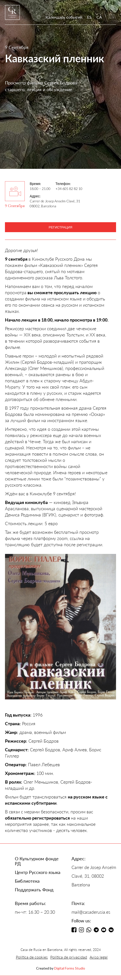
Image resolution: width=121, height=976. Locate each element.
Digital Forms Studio (69, 968)
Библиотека (27, 880)
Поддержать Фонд (34, 889)
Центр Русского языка (37, 872)
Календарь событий (64, 17)
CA (99, 17)
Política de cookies (32, 957)
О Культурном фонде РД (37, 861)
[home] (12, 15)
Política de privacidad (68, 957)
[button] (111, 15)
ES (89, 17)
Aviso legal (99, 957)
